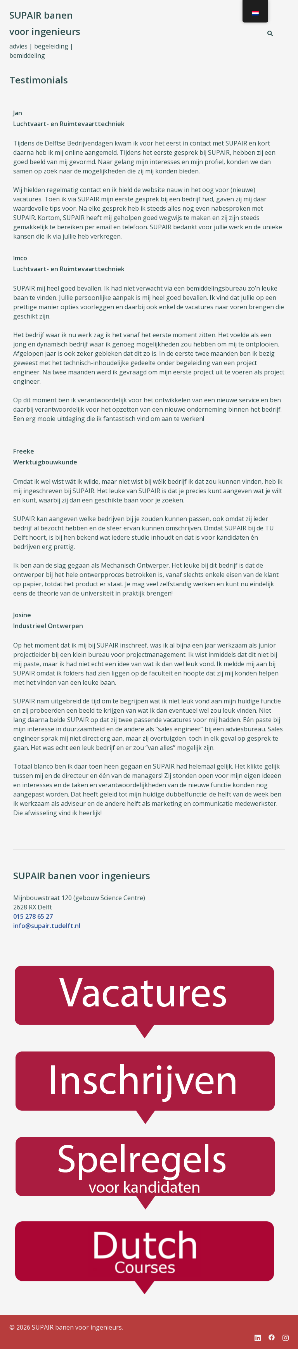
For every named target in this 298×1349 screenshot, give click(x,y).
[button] (270, 33)
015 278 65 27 (33, 916)
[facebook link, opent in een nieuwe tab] (272, 1336)
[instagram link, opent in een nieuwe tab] (285, 1336)
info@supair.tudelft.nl (46, 925)
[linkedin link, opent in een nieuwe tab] (258, 1336)
